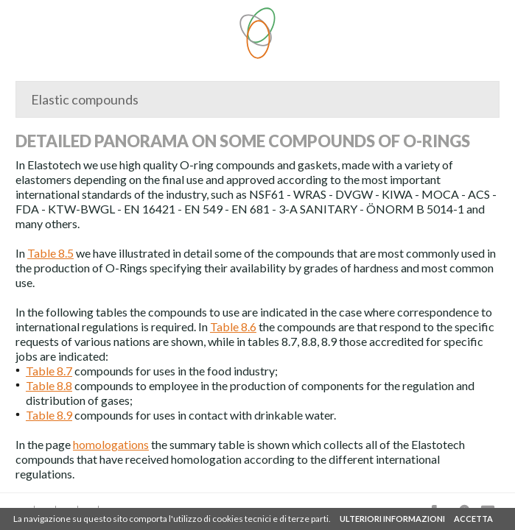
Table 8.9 (49, 415)
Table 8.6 (233, 326)
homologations (111, 444)
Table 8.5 (50, 253)
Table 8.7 (49, 371)
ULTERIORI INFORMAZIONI (392, 518)
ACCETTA (473, 518)
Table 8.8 (49, 385)
